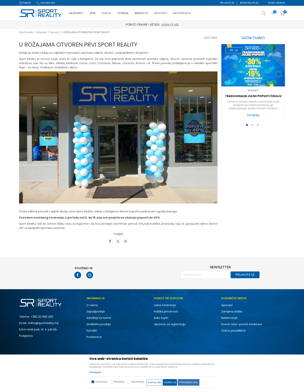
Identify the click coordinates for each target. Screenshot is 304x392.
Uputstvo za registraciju (170, 324)
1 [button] (247, 125)
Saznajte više (170, 24)
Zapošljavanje (95, 311)
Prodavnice (94, 337)
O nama (92, 305)
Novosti (54, 32)
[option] (253, 83)
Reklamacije (229, 318)
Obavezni (101, 382)
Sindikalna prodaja (98, 324)
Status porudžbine (233, 331)
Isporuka (227, 305)
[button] (268, 14)
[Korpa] (282, 14)
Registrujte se (249, 2)
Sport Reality (26, 32)
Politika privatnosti (166, 311)
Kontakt (91, 331)
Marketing (137, 382)
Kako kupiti (161, 318)
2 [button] (253, 125)
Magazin (42, 32)
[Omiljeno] (273, 13)
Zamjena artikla (231, 311)
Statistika (119, 382)
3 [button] (258, 125)
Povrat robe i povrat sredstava (241, 324)
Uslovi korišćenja (165, 305)
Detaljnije (253, 115)
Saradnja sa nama (98, 318)
